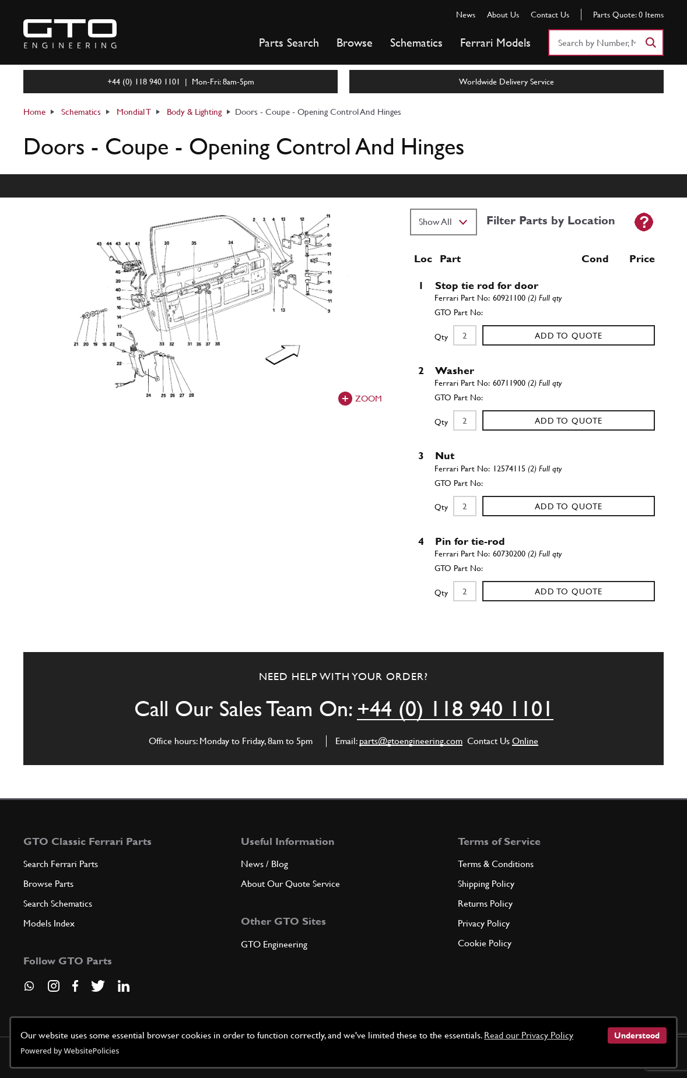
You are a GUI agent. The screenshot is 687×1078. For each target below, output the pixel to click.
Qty (441, 337)
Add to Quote (568, 335)
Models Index (49, 923)
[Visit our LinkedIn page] (123, 986)
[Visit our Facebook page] (75, 986)
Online (525, 740)
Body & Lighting (194, 112)
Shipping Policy (486, 883)
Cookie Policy (484, 943)
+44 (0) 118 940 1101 (455, 708)
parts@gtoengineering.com (410, 740)
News (465, 14)
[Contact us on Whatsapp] (29, 990)
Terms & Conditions (496, 863)
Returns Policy (485, 903)
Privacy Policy (484, 923)
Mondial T (134, 112)
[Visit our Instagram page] (53, 986)
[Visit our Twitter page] (98, 986)
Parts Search (289, 43)
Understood (637, 1035)
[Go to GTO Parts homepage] (70, 34)
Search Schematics (57, 903)
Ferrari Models (495, 43)
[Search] (650, 42)
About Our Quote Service (290, 883)
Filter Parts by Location (550, 220)
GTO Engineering (274, 944)
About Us (503, 14)
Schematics (416, 43)
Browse (355, 43)
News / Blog (264, 863)
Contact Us (550, 14)
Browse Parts (48, 883)
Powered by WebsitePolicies (69, 1050)
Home (34, 112)
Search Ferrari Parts (60, 863)
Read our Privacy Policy (528, 1035)
